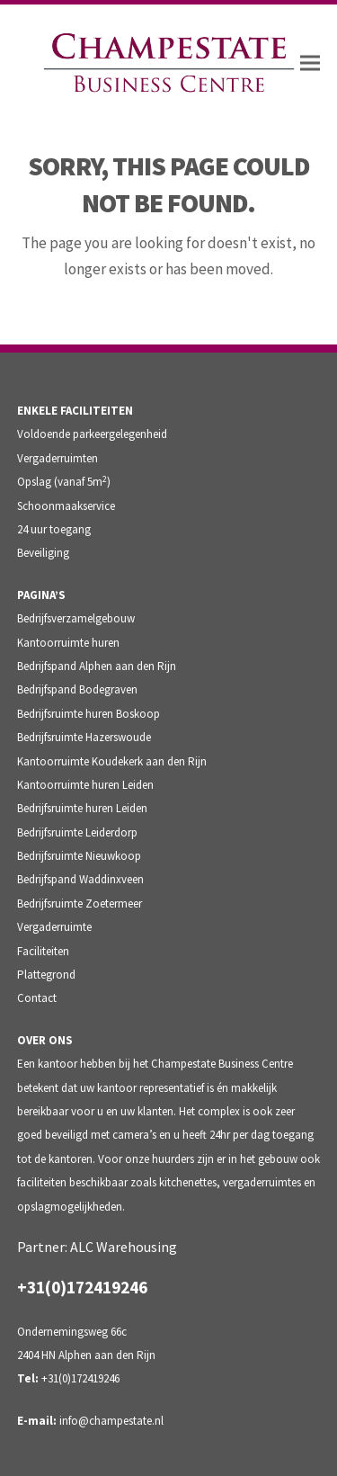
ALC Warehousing (123, 1247)
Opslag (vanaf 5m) (64, 481)
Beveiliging (43, 552)
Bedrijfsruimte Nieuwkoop (79, 855)
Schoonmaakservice (66, 506)
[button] (310, 63)
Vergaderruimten (57, 458)
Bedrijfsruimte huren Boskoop (88, 713)
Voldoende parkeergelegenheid (92, 434)
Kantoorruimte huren (68, 642)
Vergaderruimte (54, 927)
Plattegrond (46, 974)
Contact (37, 998)
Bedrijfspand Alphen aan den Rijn (96, 666)
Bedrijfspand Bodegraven (77, 689)
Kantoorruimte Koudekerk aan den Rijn (112, 761)
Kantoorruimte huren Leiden (85, 784)
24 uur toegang (54, 529)
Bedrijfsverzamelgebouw (76, 618)
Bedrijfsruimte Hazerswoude (84, 737)
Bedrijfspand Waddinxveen (80, 879)
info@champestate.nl (111, 1420)
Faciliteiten (43, 951)
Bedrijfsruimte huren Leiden (82, 808)
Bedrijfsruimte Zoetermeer (79, 903)
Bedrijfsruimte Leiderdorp (77, 832)
